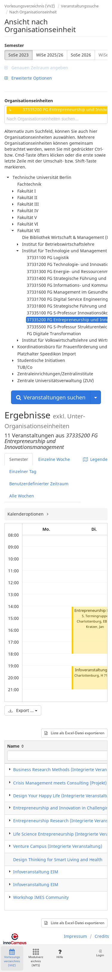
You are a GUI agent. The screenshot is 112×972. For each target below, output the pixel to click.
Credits (102, 936)
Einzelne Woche (54, 459)
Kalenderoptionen (26, 514)
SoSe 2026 (81, 55)
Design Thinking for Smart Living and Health (57, 859)
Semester (14, 45)
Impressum (75, 936)
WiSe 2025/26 (49, 55)
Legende (95, 459)
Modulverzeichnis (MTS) (35, 958)
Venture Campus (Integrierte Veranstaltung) (57, 846)
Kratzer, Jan (95, 626)
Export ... (22, 710)
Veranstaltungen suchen (50, 397)
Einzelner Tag (22, 471)
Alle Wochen (21, 496)
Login (100, 953)
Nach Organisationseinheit (33, 12)
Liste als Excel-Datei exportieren (74, 732)
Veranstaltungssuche (80, 6)
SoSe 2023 (18, 55)
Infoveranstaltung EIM (35, 872)
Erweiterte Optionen (28, 78)
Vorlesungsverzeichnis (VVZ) (29, 6)
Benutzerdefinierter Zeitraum (38, 483)
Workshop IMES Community (41, 897)
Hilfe (60, 954)
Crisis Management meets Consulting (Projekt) (60, 783)
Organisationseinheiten (28, 100)
